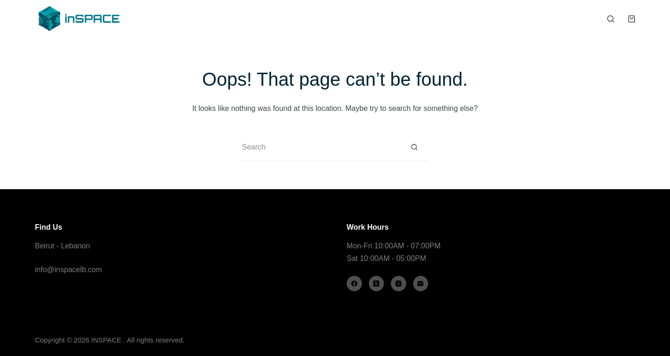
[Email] (421, 283)
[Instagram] (398, 283)
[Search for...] (321, 147)
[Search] (610, 18)
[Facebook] (354, 283)
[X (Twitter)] (376, 283)
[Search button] (414, 147)
